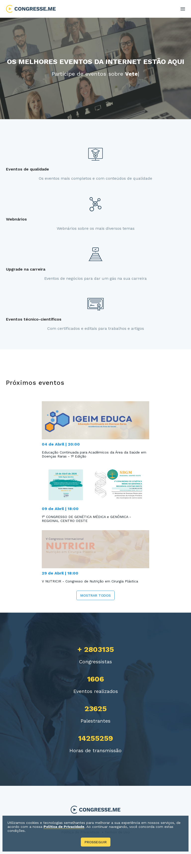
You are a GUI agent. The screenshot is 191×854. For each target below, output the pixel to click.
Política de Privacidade (64, 827)
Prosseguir (96, 842)
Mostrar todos (95, 595)
